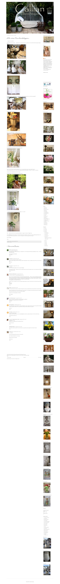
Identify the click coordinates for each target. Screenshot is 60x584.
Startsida (24, 357)
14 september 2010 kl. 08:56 (18, 326)
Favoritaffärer (45, 212)
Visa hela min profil (45, 70)
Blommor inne (46, 209)
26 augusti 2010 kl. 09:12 (14, 249)
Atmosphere (45, 518)
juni (45, 241)
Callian (45, 211)
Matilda (10, 287)
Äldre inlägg (39, 357)
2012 (45, 229)
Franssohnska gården (47, 521)
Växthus (45, 223)
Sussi (45, 58)
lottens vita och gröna (46, 529)
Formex (45, 214)
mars (45, 244)
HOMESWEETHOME (12, 326)
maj (45, 242)
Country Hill (10, 258)
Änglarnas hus (11, 331)
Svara (10, 263)
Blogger (33, 581)
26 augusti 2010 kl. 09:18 (16, 258)
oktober (46, 234)
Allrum (45, 207)
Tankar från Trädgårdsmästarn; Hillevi (14, 319)
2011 (45, 230)
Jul (44, 215)
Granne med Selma (46, 522)
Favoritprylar (45, 213)
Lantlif (45, 526)
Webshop (45, 224)
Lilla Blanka (45, 528)
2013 (45, 228)
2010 (45, 231)
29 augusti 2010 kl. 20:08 (14, 287)
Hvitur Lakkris (45, 523)
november (46, 233)
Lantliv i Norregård (46, 527)
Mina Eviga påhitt (11, 304)
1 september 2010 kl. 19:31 (17, 304)
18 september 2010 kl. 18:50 (16, 331)
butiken (45, 210)
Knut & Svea (45, 524)
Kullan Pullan (45, 525)
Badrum (45, 208)
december (46, 232)
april (45, 243)
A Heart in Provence (46, 517)
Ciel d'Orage (45, 520)
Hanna (10, 249)
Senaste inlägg (9, 357)
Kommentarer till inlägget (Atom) (15, 358)
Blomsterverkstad (46, 519)
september (46, 235)
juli (45, 240)
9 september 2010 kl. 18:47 (23, 319)
